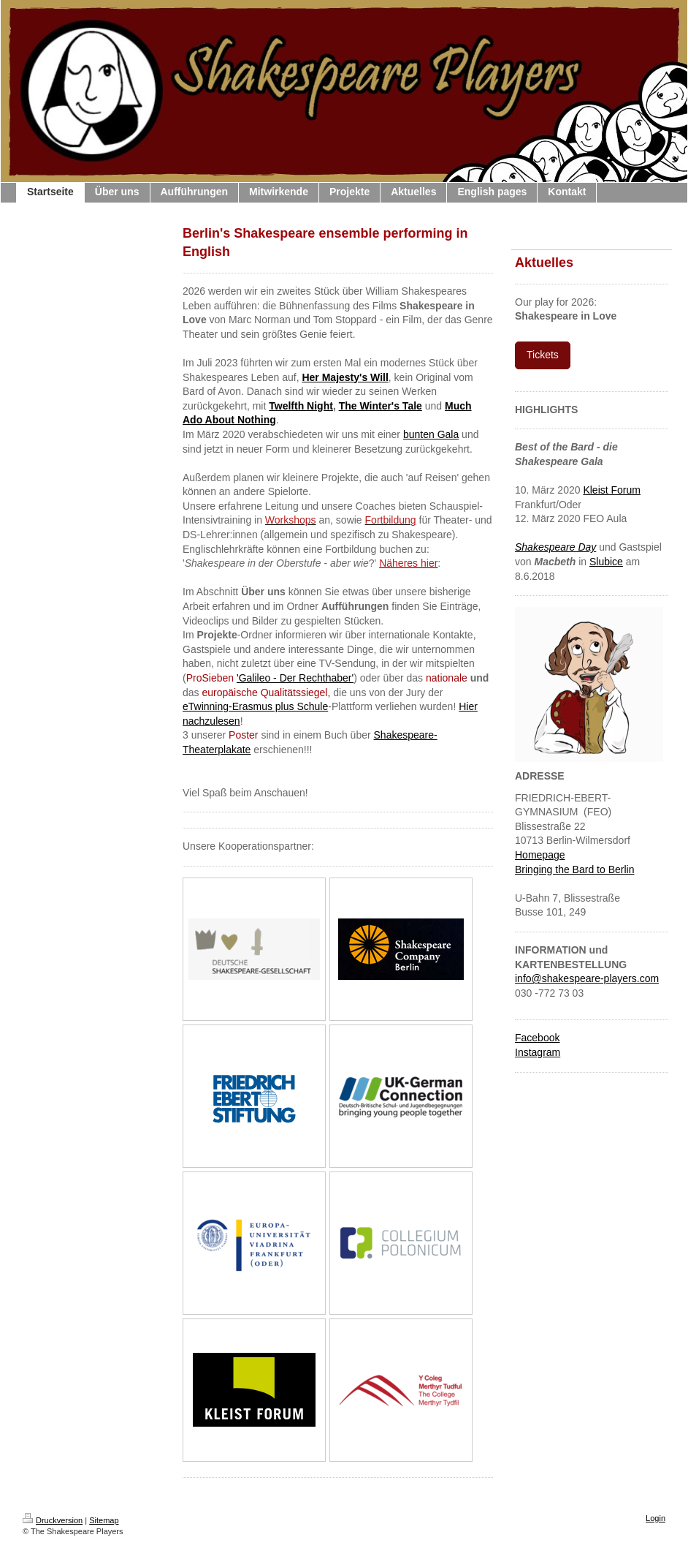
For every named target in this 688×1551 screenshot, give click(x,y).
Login (655, 1518)
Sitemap (103, 1520)
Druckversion (53, 1520)
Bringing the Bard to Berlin (574, 869)
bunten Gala (431, 434)
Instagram (537, 1052)
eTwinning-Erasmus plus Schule (255, 706)
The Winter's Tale (380, 406)
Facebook (537, 1038)
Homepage (540, 855)
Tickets (543, 355)
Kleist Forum (612, 490)
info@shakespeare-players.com (587, 978)
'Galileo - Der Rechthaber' (295, 678)
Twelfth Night (301, 406)
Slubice (606, 561)
